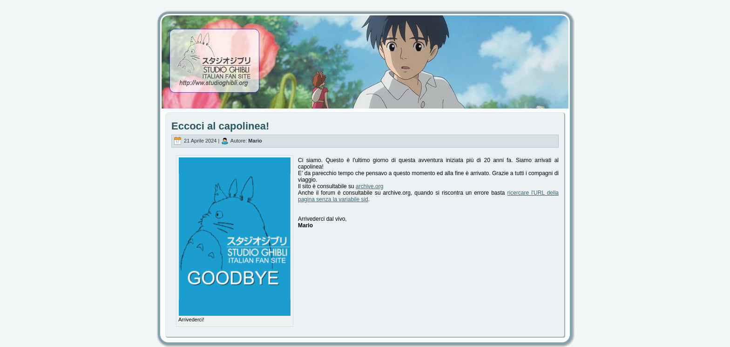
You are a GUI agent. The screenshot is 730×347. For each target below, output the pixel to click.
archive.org (369, 186)
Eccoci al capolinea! (220, 126)
